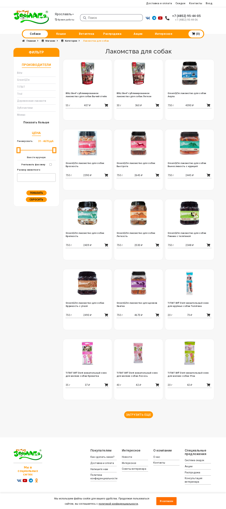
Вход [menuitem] (209, 3)
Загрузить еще (138, 414)
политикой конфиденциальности (118, 503)
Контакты (195, 3)
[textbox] (19, 177)
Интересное (163, 33)
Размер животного (28, 169)
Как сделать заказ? (102, 457)
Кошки (61, 33)
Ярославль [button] (64, 14)
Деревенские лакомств (31, 100)
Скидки (180, 3)
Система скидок (194, 460)
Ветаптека (86, 33)
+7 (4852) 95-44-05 (186, 16)
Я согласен (166, 501)
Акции (138, 33)
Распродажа (112, 33)
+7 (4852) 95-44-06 (186, 19)
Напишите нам (99, 469)
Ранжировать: (25, 141)
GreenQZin (23, 79)
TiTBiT (21, 86)
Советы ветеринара (134, 468)
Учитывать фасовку (33, 164)
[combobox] (36, 177)
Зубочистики (25, 107)
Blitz (20, 72)
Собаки (35, 33)
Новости (127, 457)
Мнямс (21, 114)
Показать (36, 193)
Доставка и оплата (159, 3)
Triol (19, 93)
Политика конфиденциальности (103, 477)
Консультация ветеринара (193, 480)
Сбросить (36, 199)
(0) (196, 33)
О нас (156, 457)
